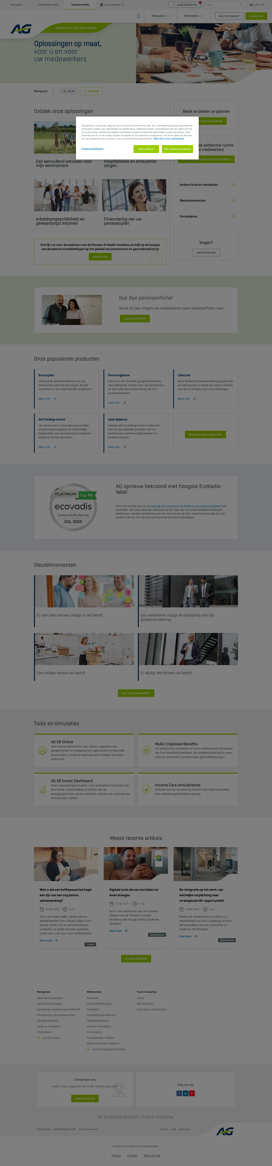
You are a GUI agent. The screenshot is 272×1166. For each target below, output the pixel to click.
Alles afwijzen (146, 149)
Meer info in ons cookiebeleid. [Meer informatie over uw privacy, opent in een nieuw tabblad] (169, 139)
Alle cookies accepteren (177, 149)
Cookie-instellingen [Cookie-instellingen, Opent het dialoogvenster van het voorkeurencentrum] (93, 149)
